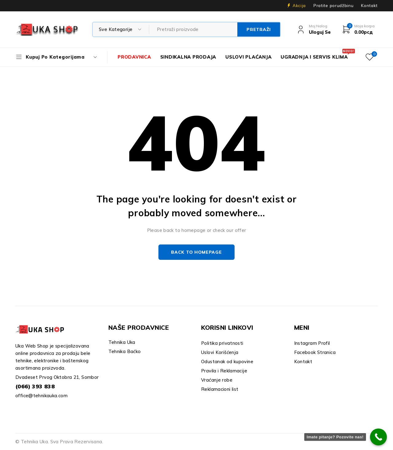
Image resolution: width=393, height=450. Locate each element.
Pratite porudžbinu (333, 5)
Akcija (299, 5)
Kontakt (369, 5)
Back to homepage (196, 252)
